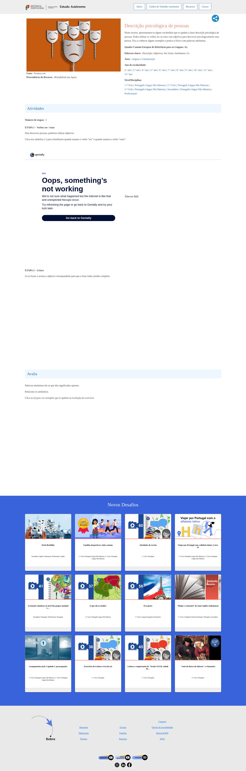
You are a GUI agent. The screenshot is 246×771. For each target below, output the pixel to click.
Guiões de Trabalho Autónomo (164, 6)
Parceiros (123, 739)
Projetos (83, 739)
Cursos (205, 6)
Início (139, 6)
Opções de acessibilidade (162, 727)
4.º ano (145, 70)
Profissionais (131, 93)
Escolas (123, 727)
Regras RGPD (162, 733)
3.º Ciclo (129, 89)
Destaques (83, 727)
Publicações (84, 733)
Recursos (190, 6)
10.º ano (198, 70)
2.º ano (128, 70)
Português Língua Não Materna (150, 85)
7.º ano (171, 70)
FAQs (162, 739)
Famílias (123, 733)
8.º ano (180, 70)
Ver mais (213, 697)
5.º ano (153, 70)
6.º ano (162, 70)
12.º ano (128, 74)
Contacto (162, 722)
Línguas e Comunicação (143, 59)
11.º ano (207, 70)
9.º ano (188, 70)
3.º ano (136, 70)
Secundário (172, 89)
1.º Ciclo (129, 85)
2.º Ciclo (171, 85)
